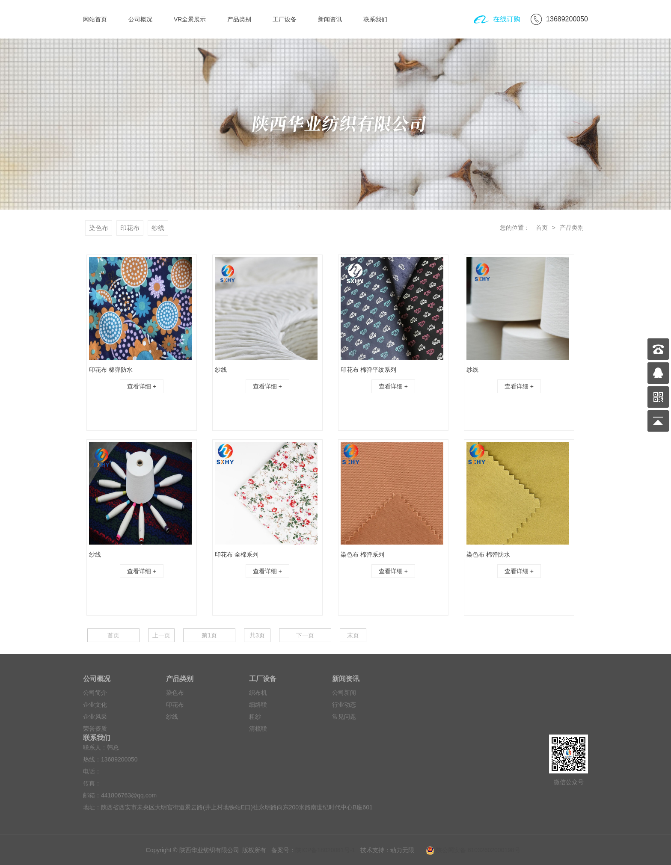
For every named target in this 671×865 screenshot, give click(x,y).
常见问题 (344, 716)
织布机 (258, 692)
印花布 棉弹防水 (111, 369)
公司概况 (140, 19)
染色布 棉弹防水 (488, 554)
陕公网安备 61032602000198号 (469, 850)
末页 (353, 635)
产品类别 (239, 19)
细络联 (258, 704)
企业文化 (95, 704)
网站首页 (95, 19)
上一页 (161, 635)
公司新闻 (344, 692)
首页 (541, 227)
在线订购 (506, 19)
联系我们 (375, 19)
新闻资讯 (330, 19)
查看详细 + (141, 386)
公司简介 (95, 692)
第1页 (209, 635)
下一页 (305, 635)
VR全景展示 (190, 19)
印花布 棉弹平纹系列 (368, 369)
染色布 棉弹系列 (362, 554)
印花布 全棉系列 (236, 554)
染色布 (98, 227)
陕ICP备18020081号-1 (325, 850)
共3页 (257, 635)
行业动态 (344, 704)
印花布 (130, 227)
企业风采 (95, 716)
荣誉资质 (95, 728)
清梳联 (258, 728)
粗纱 (255, 716)
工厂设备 (285, 19)
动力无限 (402, 850)
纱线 (157, 227)
